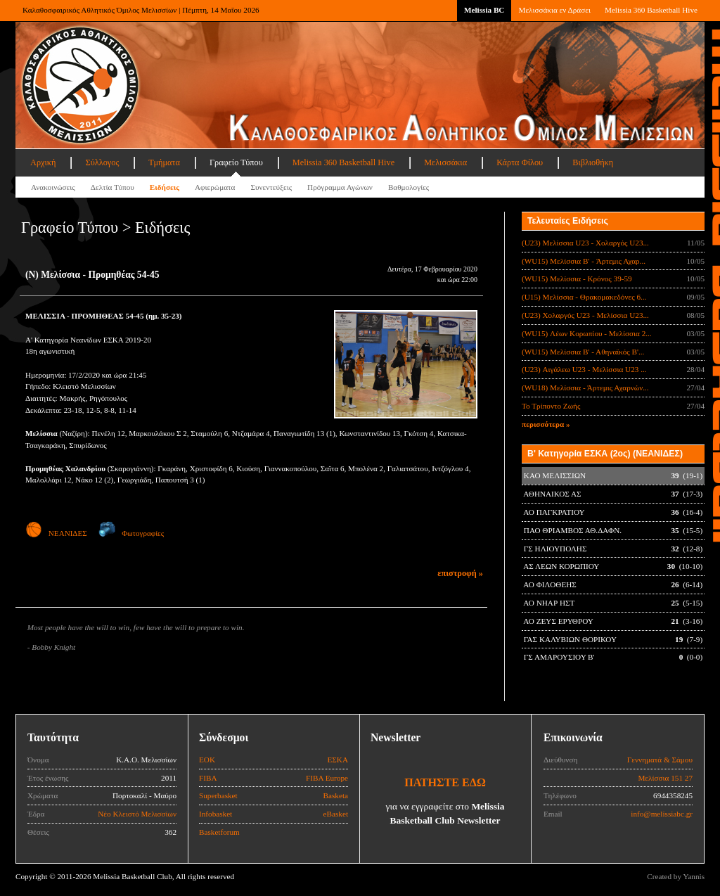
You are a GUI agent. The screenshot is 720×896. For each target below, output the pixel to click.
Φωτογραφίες (131, 533)
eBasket (335, 813)
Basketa (335, 795)
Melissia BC (484, 10)
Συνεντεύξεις (271, 187)
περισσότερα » (546, 424)
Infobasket (215, 813)
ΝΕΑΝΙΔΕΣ (56, 533)
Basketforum (219, 832)
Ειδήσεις (164, 187)
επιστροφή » (460, 573)
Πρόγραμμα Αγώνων (340, 187)
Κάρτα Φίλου (519, 162)
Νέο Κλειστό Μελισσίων (137, 813)
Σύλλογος (102, 162)
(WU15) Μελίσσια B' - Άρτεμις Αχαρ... (583, 261)
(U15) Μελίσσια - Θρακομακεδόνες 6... (584, 297)
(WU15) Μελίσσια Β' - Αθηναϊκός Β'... (583, 351)
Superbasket (218, 795)
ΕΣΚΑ (337, 759)
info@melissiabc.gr (662, 813)
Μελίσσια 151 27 (665, 778)
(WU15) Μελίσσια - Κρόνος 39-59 (577, 278)
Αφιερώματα (215, 187)
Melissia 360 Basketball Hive (651, 10)
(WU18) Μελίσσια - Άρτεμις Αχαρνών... (585, 387)
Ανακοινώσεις (53, 187)
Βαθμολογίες (408, 187)
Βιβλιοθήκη (592, 162)
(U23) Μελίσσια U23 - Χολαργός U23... (585, 242)
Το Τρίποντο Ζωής (551, 406)
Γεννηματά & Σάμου (660, 759)
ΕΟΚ (207, 759)
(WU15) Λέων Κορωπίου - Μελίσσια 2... (587, 333)
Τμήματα (164, 162)
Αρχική (43, 162)
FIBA (208, 778)
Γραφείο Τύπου (236, 162)
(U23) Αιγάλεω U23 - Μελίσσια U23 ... (584, 369)
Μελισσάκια (445, 162)
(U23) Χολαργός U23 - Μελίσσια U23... (585, 315)
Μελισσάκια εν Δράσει (554, 10)
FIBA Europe (327, 778)
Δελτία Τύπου (112, 187)
